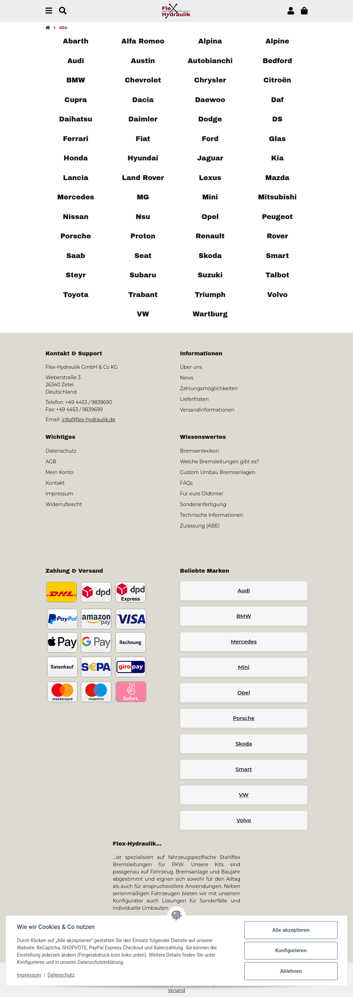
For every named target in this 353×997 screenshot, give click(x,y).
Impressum (29, 975)
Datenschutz (61, 975)
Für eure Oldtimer (201, 494)
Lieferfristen (194, 399)
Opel (244, 692)
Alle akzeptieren (291, 930)
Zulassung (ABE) (200, 526)
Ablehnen (291, 971)
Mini (243, 667)
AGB (51, 461)
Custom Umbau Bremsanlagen (217, 472)
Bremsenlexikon (199, 451)
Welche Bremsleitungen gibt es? (219, 461)
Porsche (244, 718)
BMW (243, 616)
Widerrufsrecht (64, 504)
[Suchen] (63, 11)
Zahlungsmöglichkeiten (209, 388)
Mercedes (243, 641)
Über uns (191, 367)
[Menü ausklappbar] (49, 11)
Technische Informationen (211, 515)
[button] (291, 11)
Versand (176, 990)
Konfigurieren (290, 950)
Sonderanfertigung (203, 504)
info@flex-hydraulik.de (88, 419)
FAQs (186, 483)
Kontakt (55, 483)
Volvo (243, 820)
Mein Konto (59, 472)
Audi (244, 590)
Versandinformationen (207, 410)
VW (244, 794)
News (186, 378)
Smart (243, 769)
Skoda (243, 743)
